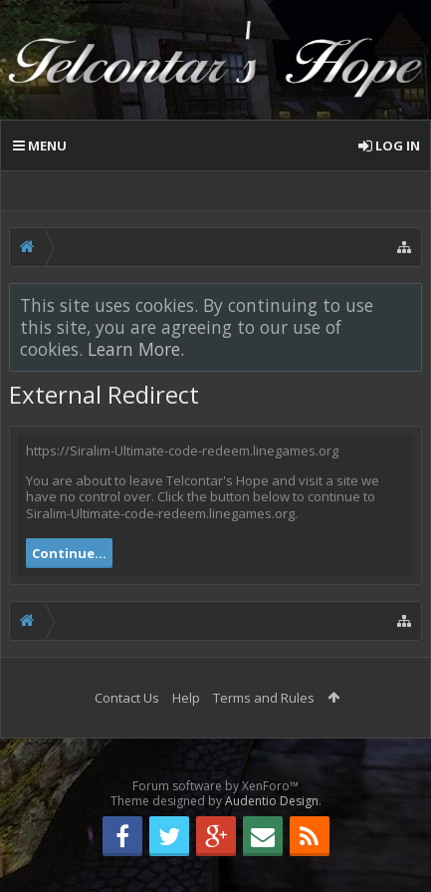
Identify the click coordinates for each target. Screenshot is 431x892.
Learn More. (136, 349)
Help (186, 698)
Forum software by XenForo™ (215, 785)
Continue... (69, 553)
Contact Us (127, 698)
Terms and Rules (264, 698)
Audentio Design (272, 800)
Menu (40, 145)
